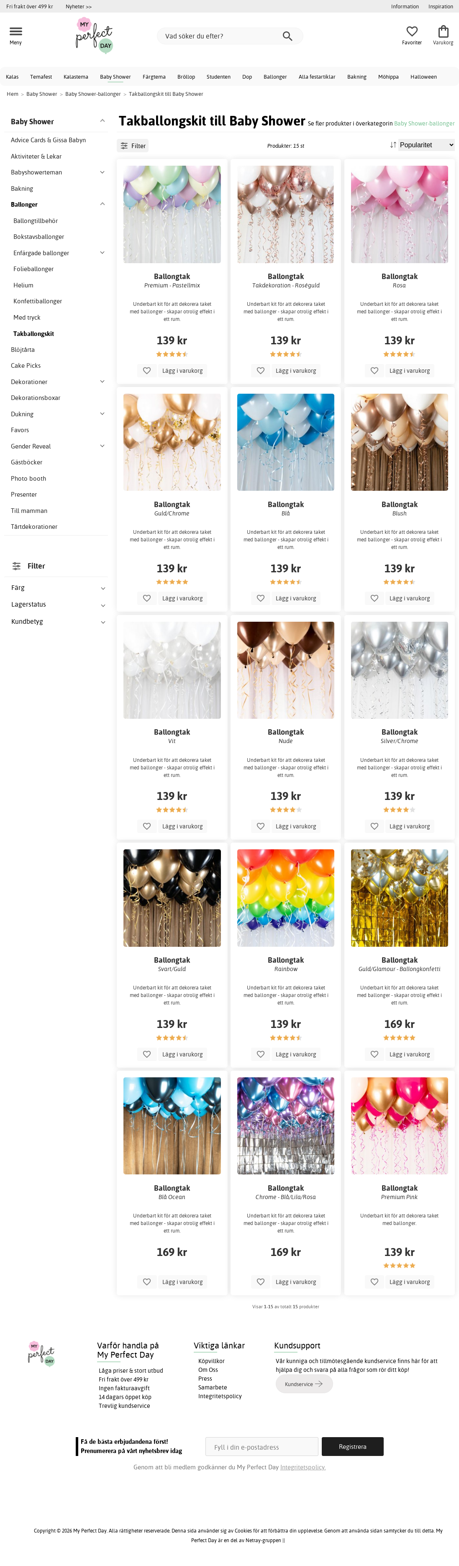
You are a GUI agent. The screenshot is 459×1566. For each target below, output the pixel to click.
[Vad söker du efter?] (230, 36)
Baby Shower (115, 76)
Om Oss (208, 1370)
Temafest (41, 76)
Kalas (12, 76)
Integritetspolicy (220, 1396)
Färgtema (154, 76)
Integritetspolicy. (303, 1467)
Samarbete (212, 1387)
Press (205, 1378)
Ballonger (275, 76)
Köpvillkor (211, 1361)
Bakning (357, 76)
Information (405, 6)
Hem (12, 93)
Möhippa (388, 76)
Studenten (219, 76)
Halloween (423, 76)
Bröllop (186, 76)
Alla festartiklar (317, 76)
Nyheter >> (79, 6)
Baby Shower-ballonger (424, 123)
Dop (247, 76)
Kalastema (76, 76)
